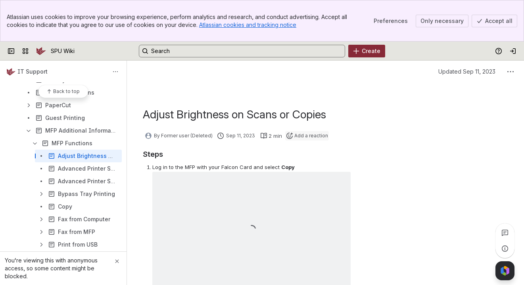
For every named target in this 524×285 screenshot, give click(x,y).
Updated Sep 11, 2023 (466, 71)
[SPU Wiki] (41, 51)
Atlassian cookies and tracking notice (247, 24)
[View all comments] (505, 232)
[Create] (366, 51)
